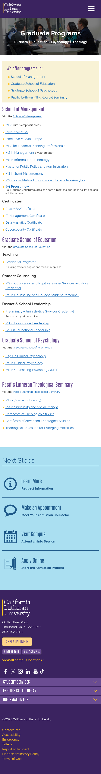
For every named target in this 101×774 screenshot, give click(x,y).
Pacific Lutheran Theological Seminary (39, 97)
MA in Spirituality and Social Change (31, 407)
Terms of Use (12, 759)
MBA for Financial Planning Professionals (35, 146)
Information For (15, 699)
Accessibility (11, 735)
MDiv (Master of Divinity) (23, 400)
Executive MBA (16, 132)
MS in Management (19, 152)
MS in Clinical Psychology (24, 363)
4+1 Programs (15, 186)
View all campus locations (22, 660)
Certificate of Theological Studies (29, 414)
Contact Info (11, 730)
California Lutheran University (12, 9)
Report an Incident (15, 749)
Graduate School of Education (33, 84)
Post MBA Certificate (20, 209)
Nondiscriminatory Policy (20, 754)
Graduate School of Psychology (34, 90)
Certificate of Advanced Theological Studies (37, 421)
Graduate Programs (51, 33)
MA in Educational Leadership (27, 323)
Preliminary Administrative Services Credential (39, 311)
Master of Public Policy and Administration (36, 166)
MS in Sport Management (24, 173)
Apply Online (15, 641)
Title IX (7, 744)
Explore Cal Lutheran (19, 690)
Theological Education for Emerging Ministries (39, 428)
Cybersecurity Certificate (23, 229)
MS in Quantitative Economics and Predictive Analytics (45, 180)
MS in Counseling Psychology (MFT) (31, 370)
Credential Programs (20, 262)
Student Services (16, 682)
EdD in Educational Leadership (27, 330)
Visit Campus (32, 652)
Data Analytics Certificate (23, 222)
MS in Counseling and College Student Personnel (42, 295)
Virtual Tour (12, 652)
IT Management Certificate (25, 216)
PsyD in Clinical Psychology (25, 356)
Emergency (10, 739)
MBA (8, 125)
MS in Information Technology (27, 160)
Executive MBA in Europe (23, 139)
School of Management (28, 77)
